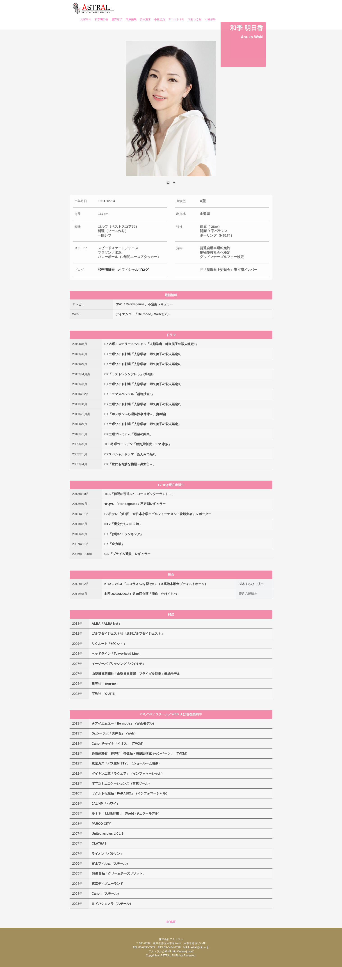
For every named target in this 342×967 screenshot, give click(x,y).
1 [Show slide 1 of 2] (168, 183)
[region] (171, 115)
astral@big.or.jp (199, 947)
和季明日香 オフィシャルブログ (123, 270)
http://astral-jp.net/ (183, 951)
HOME (171, 922)
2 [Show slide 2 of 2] (173, 183)
